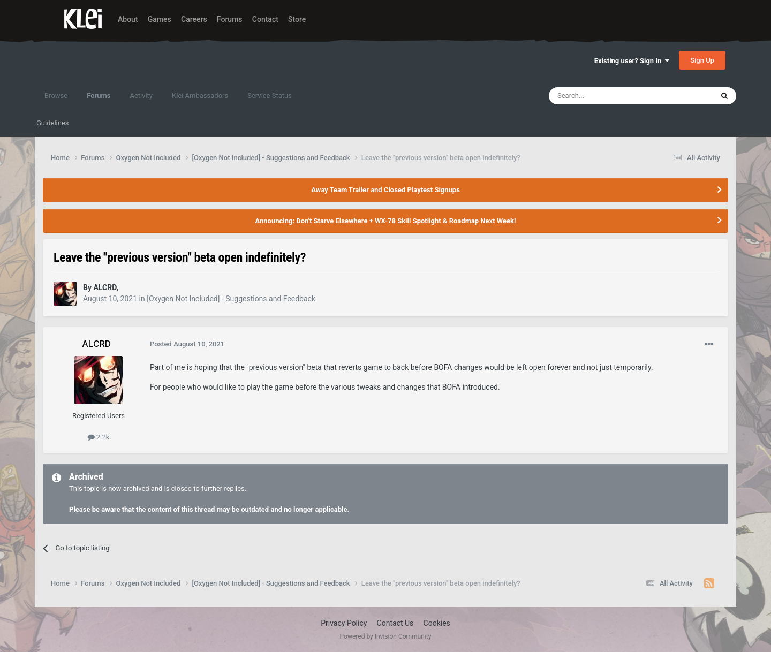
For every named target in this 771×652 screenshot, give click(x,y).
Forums (230, 19)
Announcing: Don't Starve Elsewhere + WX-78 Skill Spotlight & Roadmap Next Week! (385, 221)
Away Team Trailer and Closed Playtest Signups (385, 190)
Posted (187, 344)
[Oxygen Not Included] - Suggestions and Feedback (231, 298)
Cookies (437, 623)
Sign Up (702, 60)
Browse (55, 96)
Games (159, 19)
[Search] (605, 95)
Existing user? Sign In (631, 61)
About (128, 19)
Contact (265, 19)
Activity (141, 96)
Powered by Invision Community (386, 636)
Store (297, 19)
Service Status (269, 96)
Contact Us (395, 623)
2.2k (99, 437)
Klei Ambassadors (200, 96)
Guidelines (52, 123)
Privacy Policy (344, 623)
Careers (194, 19)
